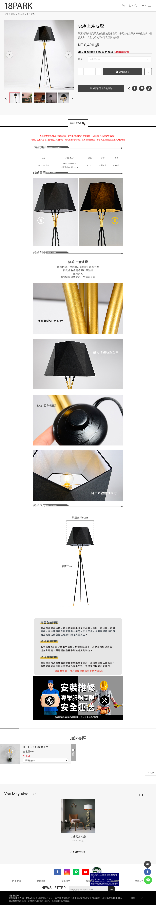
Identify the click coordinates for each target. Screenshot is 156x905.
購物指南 (41, 881)
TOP (151, 772)
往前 (139, 795)
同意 (136, 898)
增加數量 (98, 71)
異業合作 (139, 881)
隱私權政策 (63, 901)
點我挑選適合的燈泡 (99, 88)
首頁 (6, 14)
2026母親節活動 (121, 52)
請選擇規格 (119, 59)
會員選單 (130, 5)
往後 (149, 795)
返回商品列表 (79, 852)
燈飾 (13, 14)
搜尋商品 (136, 5)
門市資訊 (16, 881)
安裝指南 (65, 881)
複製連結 (149, 88)
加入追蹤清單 (148, 72)
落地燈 (21, 14)
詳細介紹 (75, 123)
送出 (112, 890)
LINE (142, 88)
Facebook (134, 88)
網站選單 (149, 6)
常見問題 (90, 881)
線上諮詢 (115, 881)
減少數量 (81, 71)
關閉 (145, 898)
